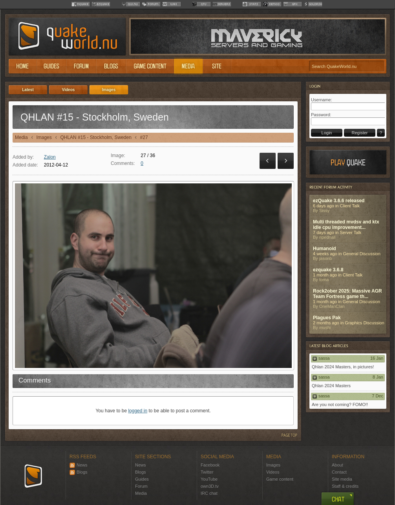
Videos (272, 472)
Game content (279, 479)
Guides (142, 479)
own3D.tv (210, 486)
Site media (342, 479)
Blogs (78, 472)
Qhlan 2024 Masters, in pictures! (343, 366)
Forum (141, 486)
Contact (339, 472)
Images (43, 137)
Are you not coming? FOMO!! (340, 404)
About (337, 465)
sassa (324, 358)
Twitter (207, 472)
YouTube (209, 479)
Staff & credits (345, 486)
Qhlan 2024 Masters (331, 385)
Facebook (210, 465)
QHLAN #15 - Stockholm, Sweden (95, 137)
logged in (137, 411)
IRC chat (209, 493)
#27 (144, 137)
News (78, 465)
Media (21, 137)
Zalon (50, 157)
